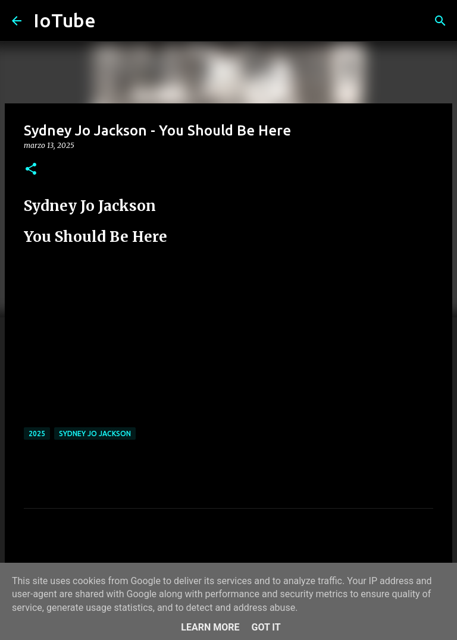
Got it (265, 627)
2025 (37, 433)
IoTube (64, 20)
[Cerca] (440, 21)
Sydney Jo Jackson (95, 433)
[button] (31, 170)
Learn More (210, 627)
